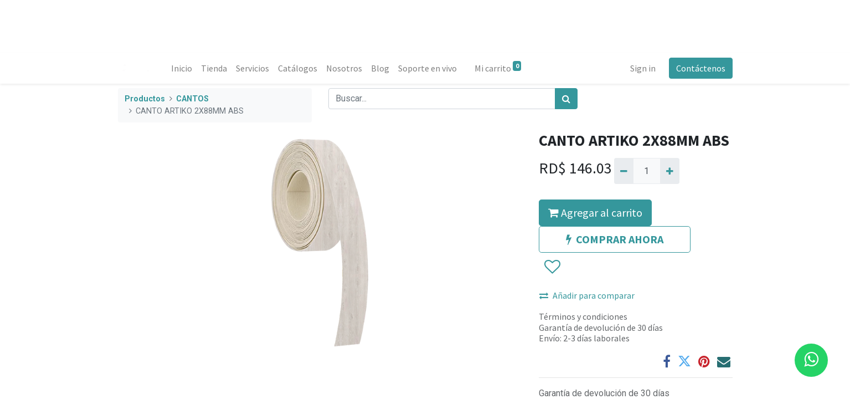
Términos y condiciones (583, 316)
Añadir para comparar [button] (587, 295)
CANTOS (192, 99)
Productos (145, 99)
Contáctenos (700, 68)
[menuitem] (182, 68)
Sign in (643, 68)
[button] (552, 268)
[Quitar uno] (623, 170)
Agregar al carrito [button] (595, 212)
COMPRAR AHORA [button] (614, 239)
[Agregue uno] (669, 170)
